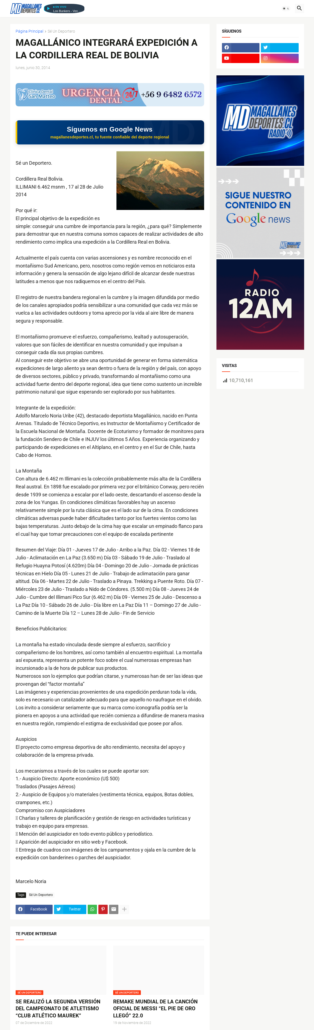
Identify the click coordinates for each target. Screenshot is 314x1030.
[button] (286, 8)
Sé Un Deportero (61, 31)
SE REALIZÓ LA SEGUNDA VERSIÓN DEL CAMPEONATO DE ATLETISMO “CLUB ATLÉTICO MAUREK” (58, 1009)
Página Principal (29, 31)
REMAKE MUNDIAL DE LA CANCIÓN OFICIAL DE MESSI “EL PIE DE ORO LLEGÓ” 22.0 (155, 1009)
